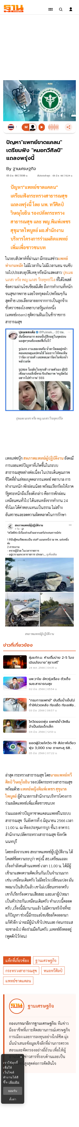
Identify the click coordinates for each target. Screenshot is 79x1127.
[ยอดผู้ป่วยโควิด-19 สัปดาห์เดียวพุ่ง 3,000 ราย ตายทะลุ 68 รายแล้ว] (39, 749)
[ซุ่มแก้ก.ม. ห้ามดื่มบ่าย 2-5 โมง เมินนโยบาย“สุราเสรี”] (39, 663)
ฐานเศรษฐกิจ (45, 960)
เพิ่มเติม (14, 1082)
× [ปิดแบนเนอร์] (21, 1057)
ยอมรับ (12, 1091)
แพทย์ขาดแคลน (18, 980)
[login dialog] (71, 9)
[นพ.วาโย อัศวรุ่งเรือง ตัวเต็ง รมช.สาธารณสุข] (39, 685)
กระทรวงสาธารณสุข (21, 970)
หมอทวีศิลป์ (53, 970)
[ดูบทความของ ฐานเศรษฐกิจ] (40, 1033)
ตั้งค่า (12, 1099)
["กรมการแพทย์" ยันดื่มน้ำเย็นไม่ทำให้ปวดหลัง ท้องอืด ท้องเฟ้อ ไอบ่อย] (39, 706)
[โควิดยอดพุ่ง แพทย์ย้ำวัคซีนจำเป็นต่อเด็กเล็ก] (39, 727)
